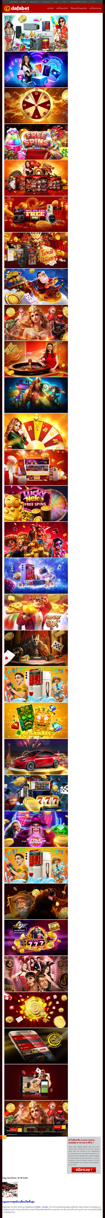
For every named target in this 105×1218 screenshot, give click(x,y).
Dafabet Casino (34, 2)
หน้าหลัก (50, 8)
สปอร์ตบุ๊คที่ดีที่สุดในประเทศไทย (78, 2)
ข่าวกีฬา (64, 2)
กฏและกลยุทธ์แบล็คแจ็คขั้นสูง (18, 1201)
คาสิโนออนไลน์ (46, 2)
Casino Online (13, 2)
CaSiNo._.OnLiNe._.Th (43, 1207)
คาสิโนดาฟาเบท (95, 8)
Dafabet (56, 2)
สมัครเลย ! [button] (84, 1170)
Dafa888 (23, 2)
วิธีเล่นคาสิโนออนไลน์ (79, 8)
